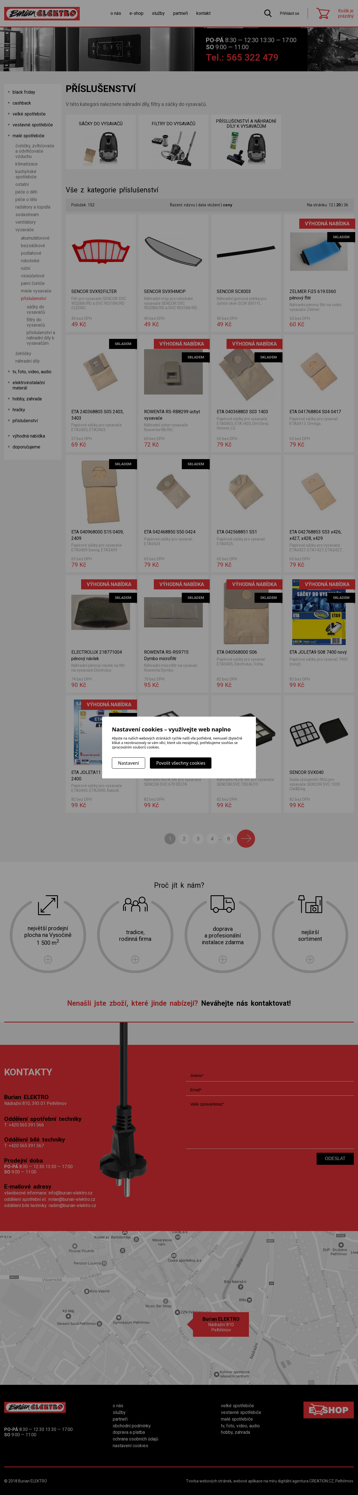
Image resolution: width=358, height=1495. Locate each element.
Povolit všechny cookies (180, 763)
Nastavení (128, 763)
